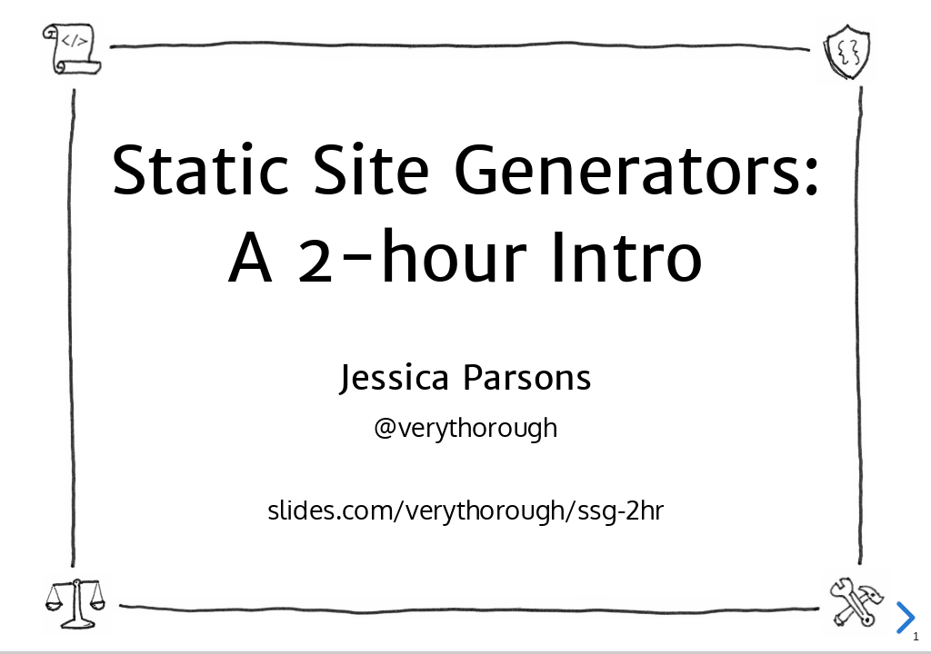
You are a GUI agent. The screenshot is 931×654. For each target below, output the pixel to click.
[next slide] (902, 617)
